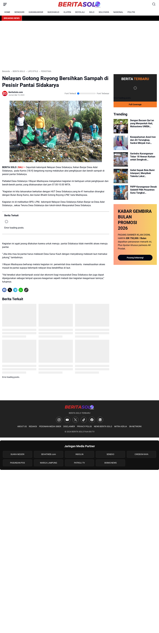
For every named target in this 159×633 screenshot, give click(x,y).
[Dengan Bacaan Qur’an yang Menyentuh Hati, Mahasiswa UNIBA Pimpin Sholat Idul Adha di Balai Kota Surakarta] (121, 126)
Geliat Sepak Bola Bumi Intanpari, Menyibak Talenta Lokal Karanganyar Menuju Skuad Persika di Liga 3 (142, 173)
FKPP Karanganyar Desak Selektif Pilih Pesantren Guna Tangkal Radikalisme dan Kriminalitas (143, 189)
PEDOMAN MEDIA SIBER (50, 426)
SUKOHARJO (53, 12)
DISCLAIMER (69, 426)
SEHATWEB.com (48, 454)
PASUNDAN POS (17, 463)
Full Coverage (135, 104)
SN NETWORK (135, 426)
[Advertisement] (79, 45)
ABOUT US (22, 426)
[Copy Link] (26, 290)
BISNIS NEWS (110, 463)
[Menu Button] (5, 4)
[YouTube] (67, 420)
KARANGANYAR (36, 12)
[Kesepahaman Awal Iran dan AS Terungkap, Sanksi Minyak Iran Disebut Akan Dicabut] (121, 143)
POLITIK (131, 12)
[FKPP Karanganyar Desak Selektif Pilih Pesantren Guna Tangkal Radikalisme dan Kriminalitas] (121, 192)
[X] (10, 290)
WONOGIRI (19, 12)
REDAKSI (33, 426)
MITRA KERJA (120, 426)
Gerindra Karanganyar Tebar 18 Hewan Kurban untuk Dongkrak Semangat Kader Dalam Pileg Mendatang (142, 156)
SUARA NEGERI (17, 454)
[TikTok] (84, 420)
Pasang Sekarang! (135, 257)
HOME (7, 12)
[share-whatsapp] (32, 290)
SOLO (91, 12)
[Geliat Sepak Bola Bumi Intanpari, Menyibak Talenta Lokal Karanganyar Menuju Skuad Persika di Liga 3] (121, 176)
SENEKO (110, 454)
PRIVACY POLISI (84, 426)
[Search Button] (154, 4)
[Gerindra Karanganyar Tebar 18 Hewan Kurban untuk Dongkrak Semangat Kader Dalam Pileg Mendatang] (121, 159)
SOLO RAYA (104, 12)
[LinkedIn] (100, 420)
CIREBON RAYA (141, 454)
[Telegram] (15, 290)
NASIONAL (118, 12)
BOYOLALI (80, 12)
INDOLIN (79, 454)
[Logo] (79, 407)
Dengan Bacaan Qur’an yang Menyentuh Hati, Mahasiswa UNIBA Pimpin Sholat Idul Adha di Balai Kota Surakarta (142, 123)
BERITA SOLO (78, 431)
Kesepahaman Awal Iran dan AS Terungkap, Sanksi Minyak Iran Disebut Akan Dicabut (143, 140)
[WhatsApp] (21, 290)
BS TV (92, 431)
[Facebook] (4, 290)
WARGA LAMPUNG (48, 463)
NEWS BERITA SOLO (103, 426)
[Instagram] (59, 420)
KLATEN (67, 12)
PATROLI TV (79, 463)
